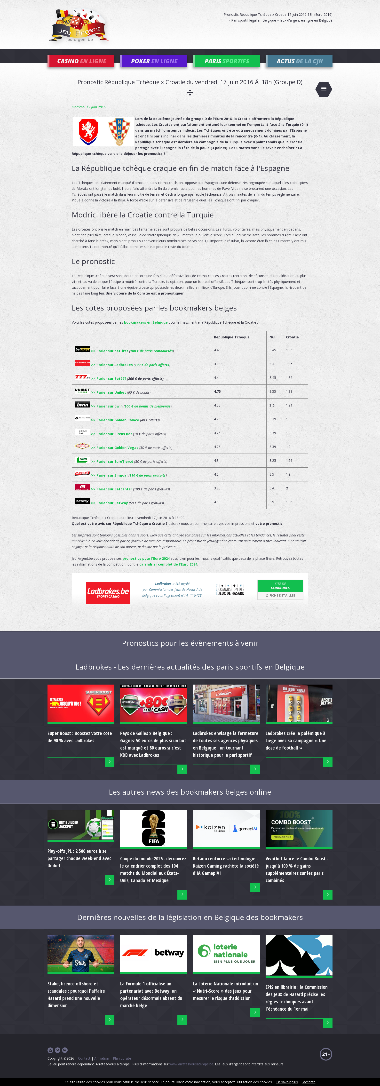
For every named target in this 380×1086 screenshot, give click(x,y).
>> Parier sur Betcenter (103, 496)
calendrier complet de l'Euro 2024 (168, 571)
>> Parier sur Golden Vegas (106, 454)
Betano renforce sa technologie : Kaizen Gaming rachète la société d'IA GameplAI (226, 872)
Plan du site (122, 1065)
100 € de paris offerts (152, 371)
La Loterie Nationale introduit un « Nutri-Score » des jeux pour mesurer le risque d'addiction (225, 998)
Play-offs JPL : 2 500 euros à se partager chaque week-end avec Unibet (79, 865)
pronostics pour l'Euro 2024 (146, 565)
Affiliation (101, 1065)
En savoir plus (287, 1082)
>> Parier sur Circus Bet (103, 441)
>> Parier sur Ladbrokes (104, 371)
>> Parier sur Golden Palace (107, 427)
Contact (84, 1065)
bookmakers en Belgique (146, 329)
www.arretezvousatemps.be (191, 1071)
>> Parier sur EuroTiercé (104, 468)
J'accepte (308, 1082)
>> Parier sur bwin (99, 413)
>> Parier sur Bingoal (101, 482)
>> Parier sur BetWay (101, 510)
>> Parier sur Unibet (100, 399)
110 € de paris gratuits (147, 482)
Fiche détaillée (280, 602)
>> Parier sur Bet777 (100, 385)
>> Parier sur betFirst (101, 358)
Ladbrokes (280, 592)
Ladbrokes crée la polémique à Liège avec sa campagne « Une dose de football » (296, 747)
